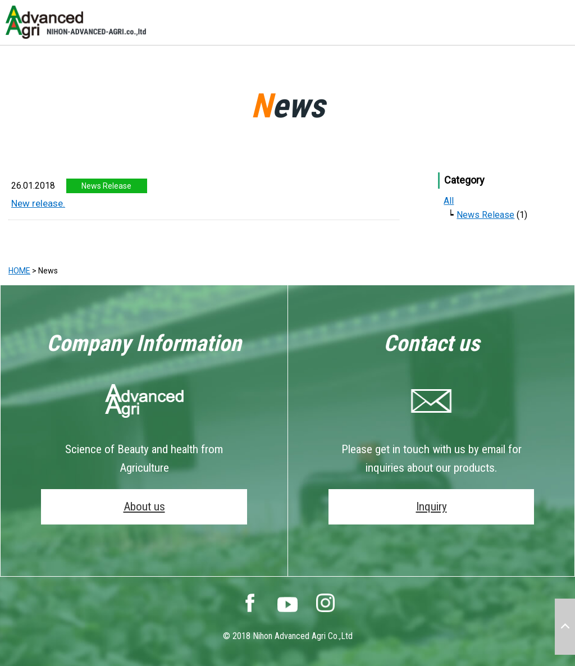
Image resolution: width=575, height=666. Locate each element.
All (449, 200)
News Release (485, 214)
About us (144, 506)
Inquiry (431, 506)
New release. (38, 203)
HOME (19, 270)
